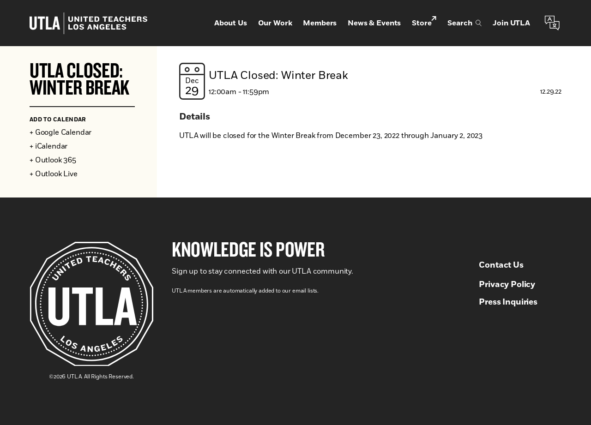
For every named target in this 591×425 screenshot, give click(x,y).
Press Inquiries (508, 302)
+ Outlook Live (54, 174)
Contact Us (501, 265)
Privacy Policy (507, 284)
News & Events (374, 23)
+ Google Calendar (60, 132)
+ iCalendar (48, 146)
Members (320, 23)
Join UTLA (511, 23)
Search (464, 23)
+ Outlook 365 (53, 160)
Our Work (275, 23)
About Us (230, 23)
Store (424, 22)
